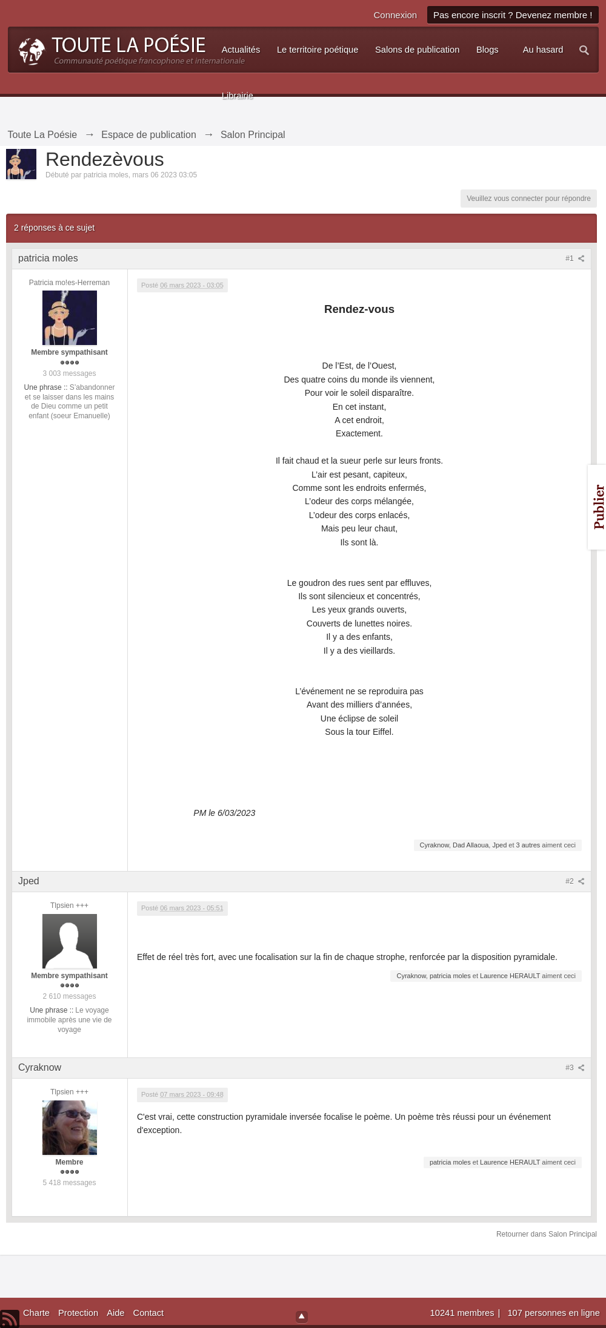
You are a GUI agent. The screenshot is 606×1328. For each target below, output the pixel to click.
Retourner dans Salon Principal (546, 1234)
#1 (575, 258)
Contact (148, 1313)
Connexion (395, 15)
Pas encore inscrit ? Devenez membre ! (513, 15)
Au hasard (543, 49)
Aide (115, 1313)
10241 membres (463, 1313)
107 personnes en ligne (553, 1313)
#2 (575, 881)
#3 (575, 1067)
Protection (78, 1313)
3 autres (528, 845)
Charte (36, 1313)
